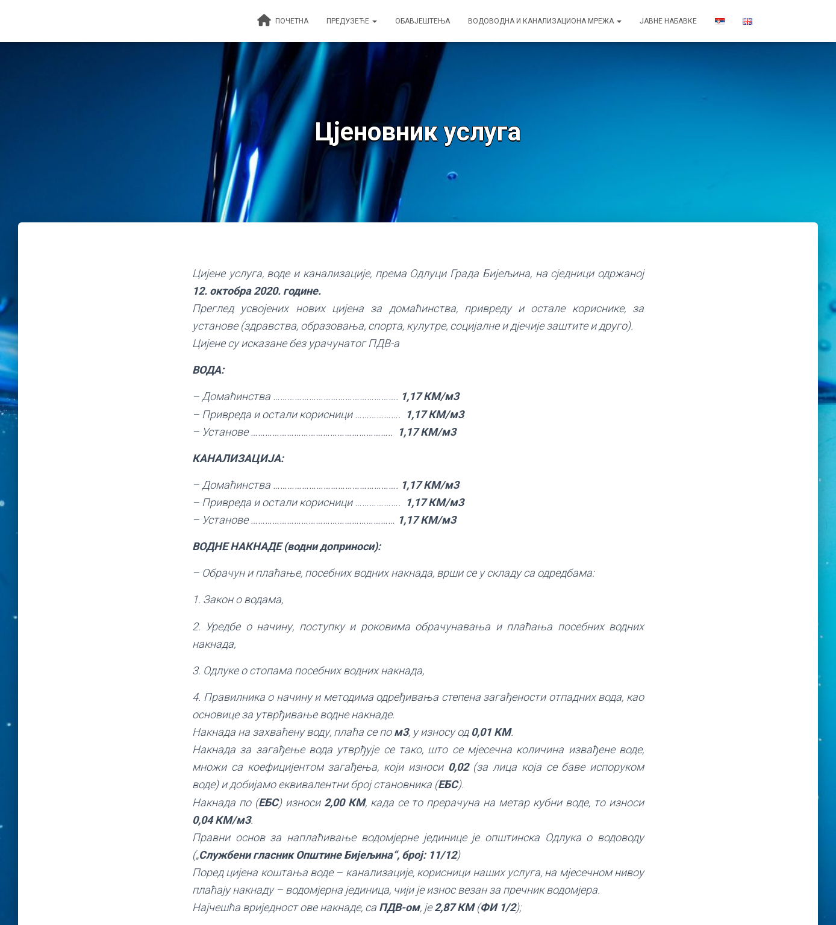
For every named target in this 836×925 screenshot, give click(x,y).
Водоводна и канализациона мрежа (545, 21)
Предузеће (351, 21)
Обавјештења (422, 21)
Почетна (282, 20)
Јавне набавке (668, 21)
